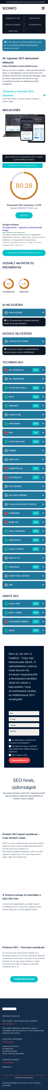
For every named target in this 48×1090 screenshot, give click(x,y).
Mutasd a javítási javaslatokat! (22, 166)
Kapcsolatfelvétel (19, 760)
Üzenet (13, 731)
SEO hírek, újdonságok (24, 784)
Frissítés (24, 215)
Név (11, 713)
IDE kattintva (27, 78)
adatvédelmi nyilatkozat (24, 740)
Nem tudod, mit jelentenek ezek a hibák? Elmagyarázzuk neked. (24, 158)
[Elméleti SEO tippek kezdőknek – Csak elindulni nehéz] (24, 835)
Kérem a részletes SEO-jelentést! (18, 93)
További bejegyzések (24, 979)
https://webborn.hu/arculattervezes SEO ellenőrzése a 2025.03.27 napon (26, 2)
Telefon (13, 725)
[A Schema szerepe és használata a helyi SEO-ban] (24, 892)
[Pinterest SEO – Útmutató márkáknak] (24, 947)
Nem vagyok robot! (18, 755)
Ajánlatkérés (6, 1067)
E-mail (12, 719)
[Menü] (43, 8)
